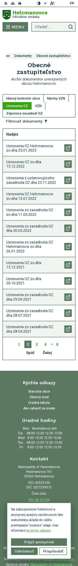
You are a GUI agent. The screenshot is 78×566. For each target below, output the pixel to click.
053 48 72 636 (39, 485)
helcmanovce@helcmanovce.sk (39, 490)
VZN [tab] (38, 91)
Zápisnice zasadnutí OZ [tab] (24, 98)
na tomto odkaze (38, 531)
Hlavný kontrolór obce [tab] (23, 83)
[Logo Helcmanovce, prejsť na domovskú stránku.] (39, 15)
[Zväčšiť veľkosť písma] (52, 3)
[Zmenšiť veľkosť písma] (45, 3)
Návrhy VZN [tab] (56, 83)
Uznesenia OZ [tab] (17, 91)
